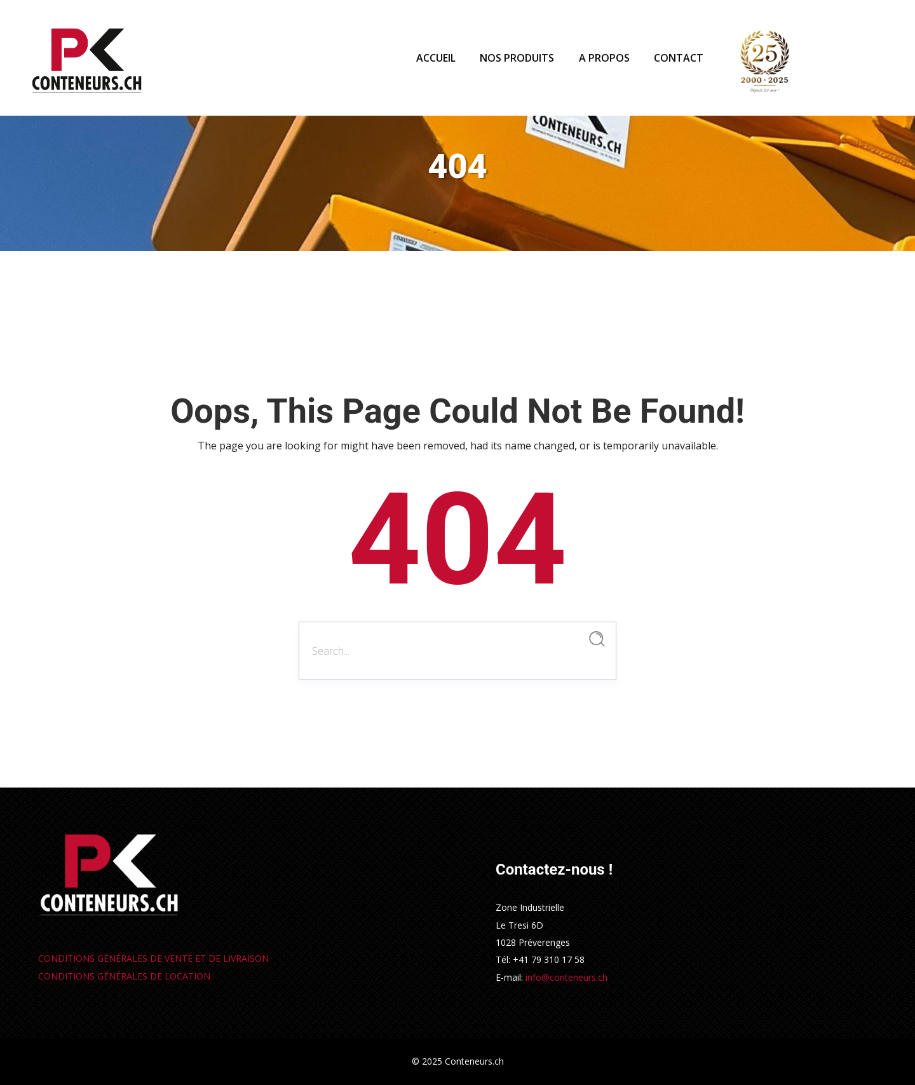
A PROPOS (604, 58)
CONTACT (678, 58)
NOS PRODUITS (517, 58)
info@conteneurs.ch (566, 977)
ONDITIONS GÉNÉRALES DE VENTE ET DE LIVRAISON (153, 958)
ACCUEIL (436, 58)
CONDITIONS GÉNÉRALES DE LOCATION (124, 976)
